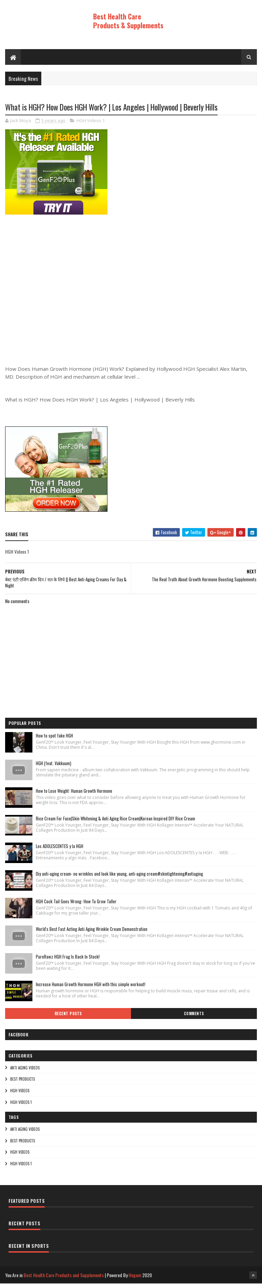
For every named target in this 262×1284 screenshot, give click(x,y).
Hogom (135, 1275)
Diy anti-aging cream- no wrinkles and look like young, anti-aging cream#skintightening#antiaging (119, 874)
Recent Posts (68, 1014)
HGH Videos (19, 1091)
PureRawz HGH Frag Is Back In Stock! (68, 956)
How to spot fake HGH (54, 735)
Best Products (22, 1079)
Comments (194, 1014)
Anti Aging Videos (25, 1068)
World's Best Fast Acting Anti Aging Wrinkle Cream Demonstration (91, 929)
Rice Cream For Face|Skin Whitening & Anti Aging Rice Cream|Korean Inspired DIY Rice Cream (115, 818)
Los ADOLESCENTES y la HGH (59, 846)
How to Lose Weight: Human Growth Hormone (74, 791)
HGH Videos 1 (90, 121)
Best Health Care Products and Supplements (64, 1275)
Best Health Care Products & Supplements (128, 20)
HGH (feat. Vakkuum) (53, 763)
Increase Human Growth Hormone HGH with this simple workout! (90, 984)
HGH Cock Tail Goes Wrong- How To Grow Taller (76, 901)
